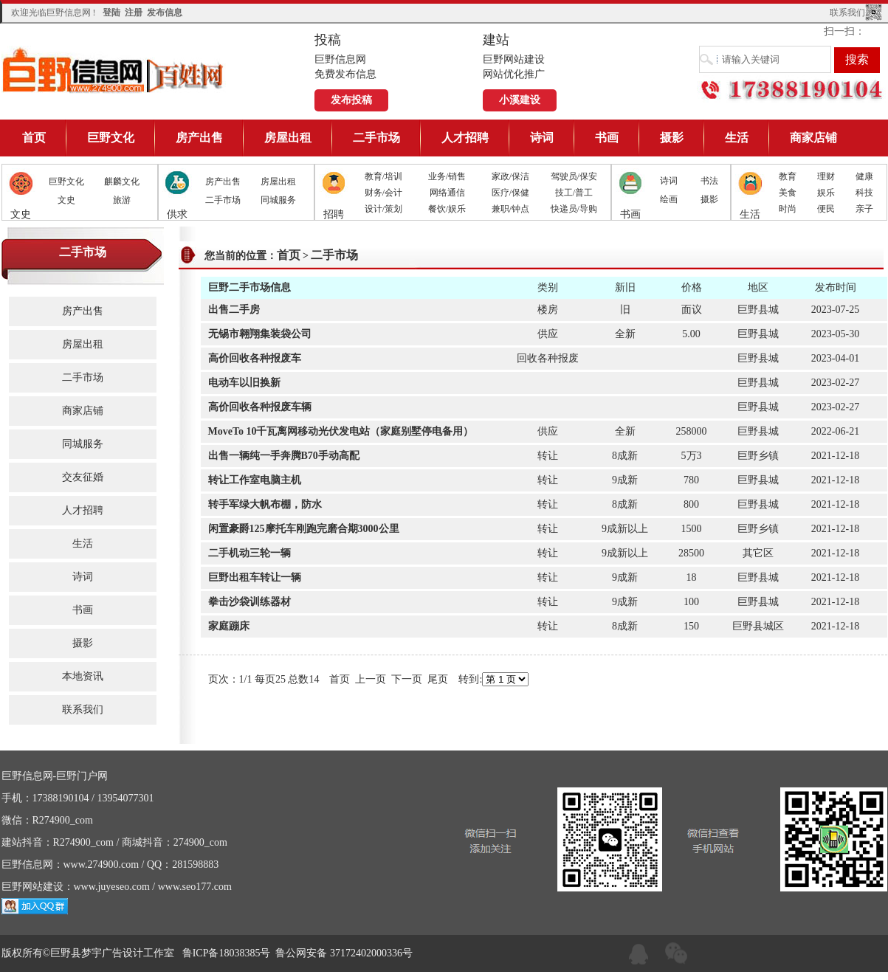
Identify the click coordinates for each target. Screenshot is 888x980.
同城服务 (278, 200)
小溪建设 (519, 100)
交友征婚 (82, 477)
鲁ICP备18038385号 (226, 953)
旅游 (122, 200)
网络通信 (447, 192)
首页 (34, 137)
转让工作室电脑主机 (254, 480)
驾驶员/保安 (574, 176)
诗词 (542, 137)
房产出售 (199, 137)
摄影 (672, 137)
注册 (133, 12)
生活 (736, 137)
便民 (826, 209)
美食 (787, 192)
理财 (826, 176)
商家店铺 (813, 137)
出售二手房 (234, 309)
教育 (787, 176)
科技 (864, 192)
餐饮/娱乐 (447, 209)
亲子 (864, 209)
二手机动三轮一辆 (249, 553)
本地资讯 (82, 676)
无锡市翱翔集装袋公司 (260, 333)
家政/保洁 (510, 176)
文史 (66, 200)
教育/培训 (383, 176)
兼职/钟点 (510, 209)
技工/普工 (574, 192)
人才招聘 (465, 137)
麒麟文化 (122, 181)
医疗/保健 (510, 192)
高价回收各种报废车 (254, 358)
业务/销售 (447, 176)
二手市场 (376, 137)
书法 (709, 181)
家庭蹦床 (228, 626)
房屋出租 (288, 137)
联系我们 (847, 12)
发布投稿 (351, 100)
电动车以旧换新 (244, 382)
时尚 (787, 209)
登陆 (111, 12)
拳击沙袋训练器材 (249, 601)
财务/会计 (383, 192)
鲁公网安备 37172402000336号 (344, 953)
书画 (607, 137)
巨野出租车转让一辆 (254, 577)
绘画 (669, 199)
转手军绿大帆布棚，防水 (265, 504)
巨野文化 (110, 137)
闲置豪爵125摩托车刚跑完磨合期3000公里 (303, 528)
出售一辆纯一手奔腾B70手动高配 (283, 455)
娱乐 (826, 192)
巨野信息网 (113, 70)
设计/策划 (383, 209)
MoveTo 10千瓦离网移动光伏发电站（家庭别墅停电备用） (341, 431)
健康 (864, 176)
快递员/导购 (574, 209)
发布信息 (164, 12)
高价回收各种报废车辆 (260, 407)
